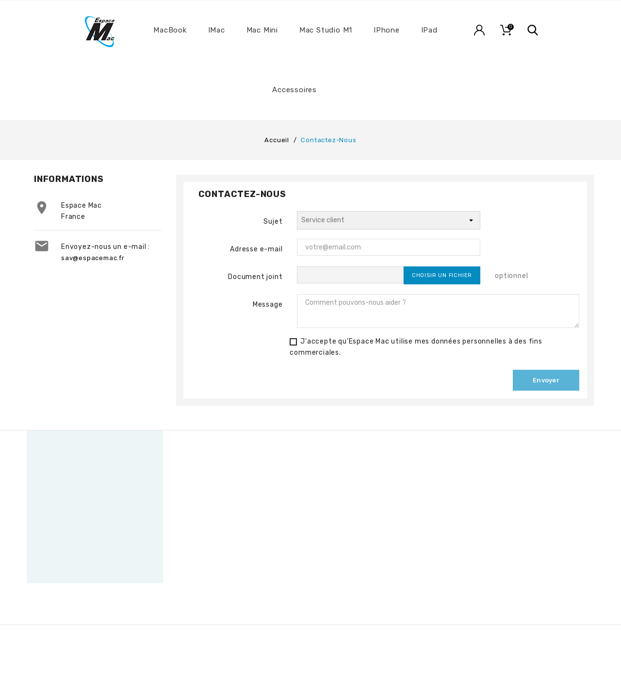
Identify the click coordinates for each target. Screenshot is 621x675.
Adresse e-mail (256, 249)
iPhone (387, 30)
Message (268, 304)
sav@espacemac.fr (93, 258)
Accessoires (294, 89)
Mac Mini (262, 30)
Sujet (272, 221)
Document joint (255, 277)
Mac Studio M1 (325, 30)
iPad (429, 30)
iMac (216, 30)
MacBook (170, 30)
